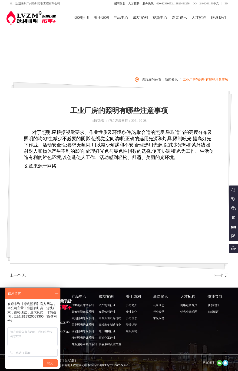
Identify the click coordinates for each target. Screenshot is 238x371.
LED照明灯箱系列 (83, 305)
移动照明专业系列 (83, 331)
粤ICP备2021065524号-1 (114, 365)
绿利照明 (81, 18)
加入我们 (70, 360)
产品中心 (120, 18)
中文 (216, 3)
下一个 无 (220, 275)
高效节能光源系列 (83, 311)
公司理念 (131, 318)
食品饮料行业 (107, 311)
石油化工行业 (107, 337)
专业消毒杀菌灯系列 (84, 344)
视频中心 (159, 18)
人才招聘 (133, 3)
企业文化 (131, 311)
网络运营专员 (188, 305)
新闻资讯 (179, 18)
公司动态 (158, 305)
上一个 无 (18, 275)
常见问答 (158, 318)
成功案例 (140, 18)
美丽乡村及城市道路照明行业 (117, 344)
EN (226, 3)
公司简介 (131, 305)
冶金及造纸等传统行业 (113, 318)
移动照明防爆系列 (83, 337)
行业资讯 (158, 311)
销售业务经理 (188, 311)
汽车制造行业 (107, 305)
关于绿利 (101, 18)
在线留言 (213, 311)
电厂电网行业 (107, 331)
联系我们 (218, 18)
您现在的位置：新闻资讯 (160, 79)
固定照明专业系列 (83, 318)
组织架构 (131, 331)
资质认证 (131, 324)
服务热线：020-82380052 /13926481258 (165, 3)
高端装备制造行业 (110, 324)
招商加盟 (119, 3)
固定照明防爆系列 (83, 324)
